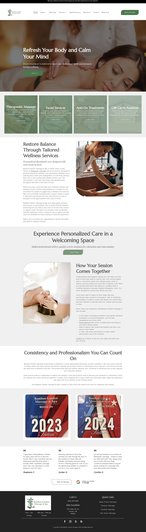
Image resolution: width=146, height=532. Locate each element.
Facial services (84, 322)
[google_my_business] (81, 522)
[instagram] (70, 522)
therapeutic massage (38, 171)
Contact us (80, 338)
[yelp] (76, 522)
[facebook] (64, 522)
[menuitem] (35, 12)
